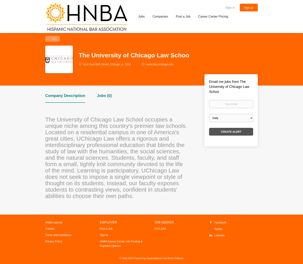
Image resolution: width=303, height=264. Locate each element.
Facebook (220, 222)
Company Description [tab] (65, 95)
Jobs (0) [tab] (104, 95)
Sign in (230, 7)
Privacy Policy (53, 241)
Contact (49, 228)
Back (54, 38)
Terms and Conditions (58, 235)
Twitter (218, 229)
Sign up (248, 7)
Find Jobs (160, 228)
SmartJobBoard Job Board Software (165, 258)
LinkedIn (219, 235)
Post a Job (106, 228)
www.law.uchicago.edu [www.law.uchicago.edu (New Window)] (160, 64)
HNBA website (53, 222)
